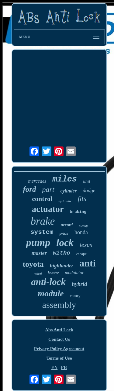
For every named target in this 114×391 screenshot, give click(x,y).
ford (29, 189)
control (42, 199)
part (48, 189)
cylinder (68, 190)
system (42, 232)
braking (78, 212)
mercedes (37, 181)
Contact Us (59, 339)
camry (75, 296)
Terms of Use (59, 358)
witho (61, 253)
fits (82, 199)
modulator (74, 272)
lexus (86, 244)
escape (81, 254)
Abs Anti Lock (59, 329)
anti (87, 263)
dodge (89, 190)
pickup (83, 225)
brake (43, 221)
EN (54, 367)
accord (67, 225)
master (39, 253)
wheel (38, 273)
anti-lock (48, 282)
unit (86, 181)
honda (81, 232)
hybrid (79, 284)
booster (53, 273)
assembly (59, 305)
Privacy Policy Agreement (59, 348)
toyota (32, 264)
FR (64, 367)
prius (64, 233)
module (51, 293)
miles (64, 179)
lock (65, 242)
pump (38, 242)
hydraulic (64, 201)
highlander (61, 266)
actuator (48, 209)
